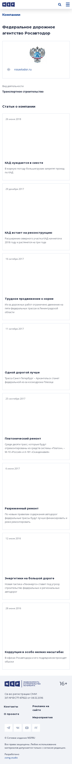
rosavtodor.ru (23, 69)
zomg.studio (11, 757)
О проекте (11, 713)
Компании (11, 15)
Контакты (11, 706)
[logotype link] (11, 4)
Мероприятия (42, 717)
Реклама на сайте (40, 708)
